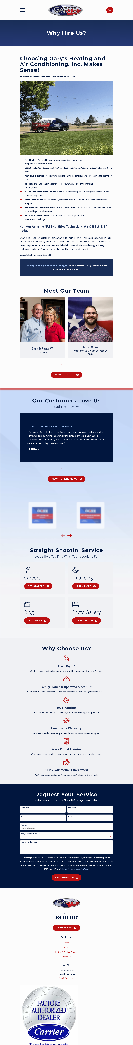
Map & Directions (66, 978)
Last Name (72, 808)
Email (70, 816)
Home (66, 942)
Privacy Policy (67, 869)
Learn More (86, 586)
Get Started (38, 586)
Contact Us (67, 927)
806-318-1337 (66, 917)
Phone (23, 816)
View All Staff (66, 374)
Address (24, 825)
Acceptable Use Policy (81, 869)
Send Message (66, 877)
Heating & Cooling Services (66, 952)
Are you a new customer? (30, 834)
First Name (25, 808)
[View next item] (69, 365)
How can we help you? (29, 842)
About (66, 947)
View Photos (86, 620)
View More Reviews (66, 479)
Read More (37, 620)
